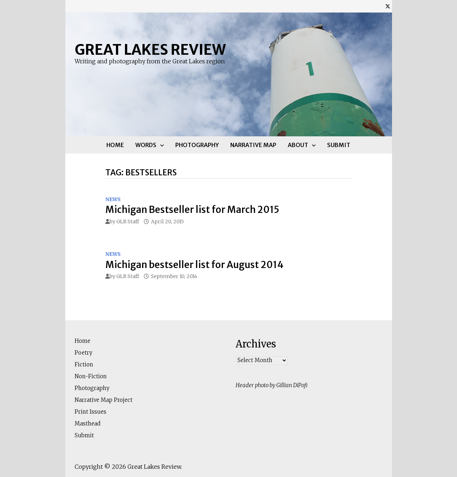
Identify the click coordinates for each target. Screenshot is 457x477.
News (113, 199)
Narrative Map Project (103, 399)
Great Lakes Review (150, 50)
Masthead (87, 423)
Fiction (84, 364)
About (298, 145)
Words (145, 145)
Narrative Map (253, 145)
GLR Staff (127, 221)
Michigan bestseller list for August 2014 (194, 265)
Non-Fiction (91, 376)
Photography (197, 145)
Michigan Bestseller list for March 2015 (192, 209)
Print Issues (90, 411)
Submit (338, 145)
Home (115, 145)
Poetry (83, 352)
